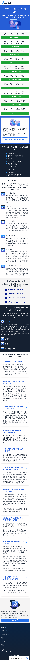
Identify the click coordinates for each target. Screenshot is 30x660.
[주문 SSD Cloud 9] (15, 104)
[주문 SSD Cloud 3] (15, 54)
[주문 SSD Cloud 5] (15, 71)
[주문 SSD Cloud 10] (15, 113)
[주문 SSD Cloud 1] (15, 37)
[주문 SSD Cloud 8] (15, 96)
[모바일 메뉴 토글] (27, 3)
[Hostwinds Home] (2, 651)
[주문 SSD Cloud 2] (15, 46)
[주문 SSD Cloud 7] (15, 88)
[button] (19, 657)
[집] (8, 2)
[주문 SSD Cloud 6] (15, 79)
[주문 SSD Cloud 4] (15, 62)
